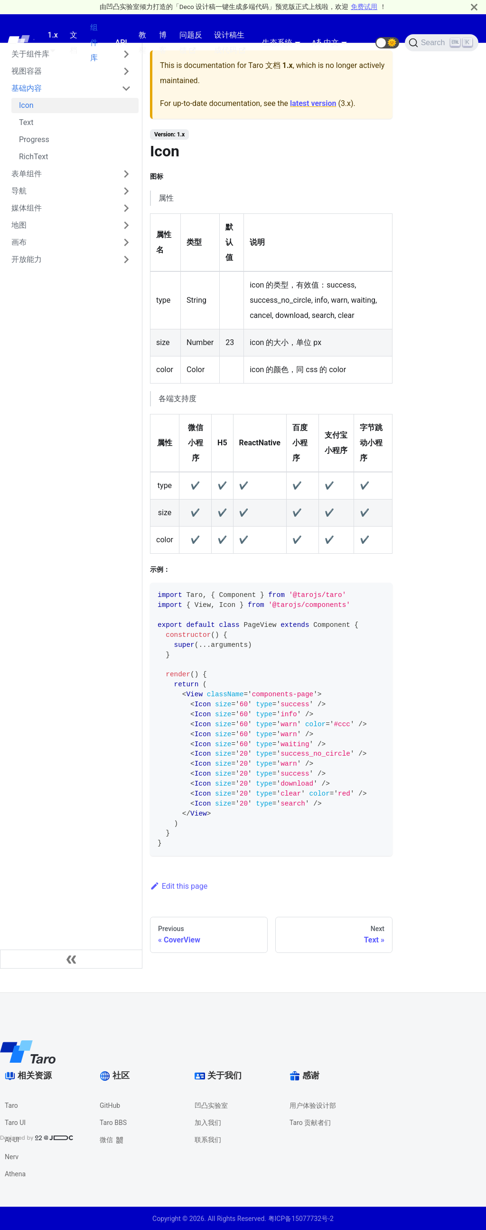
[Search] (441, 42)
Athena (15, 1174)
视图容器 (26, 71)
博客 (163, 42)
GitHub (110, 1105)
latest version (313, 103)
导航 (19, 190)
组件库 (94, 42)
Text (26, 122)
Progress (34, 139)
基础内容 (26, 88)
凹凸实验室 (211, 1105)
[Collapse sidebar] (71, 959)
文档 (73, 42)
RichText (33, 156)
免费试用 (364, 6)
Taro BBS (113, 1122)
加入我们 (208, 1122)
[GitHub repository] (364, 42)
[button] (387, 42)
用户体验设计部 (313, 1105)
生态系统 (277, 42)
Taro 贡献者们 (310, 1122)
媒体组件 (26, 207)
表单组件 (26, 173)
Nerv (12, 1157)
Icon (26, 105)
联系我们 (208, 1140)
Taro (11, 1105)
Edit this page (178, 886)
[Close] (474, 7)
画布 (19, 242)
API (121, 42)
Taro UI (15, 1122)
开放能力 (26, 259)
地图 (19, 225)
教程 (142, 42)
